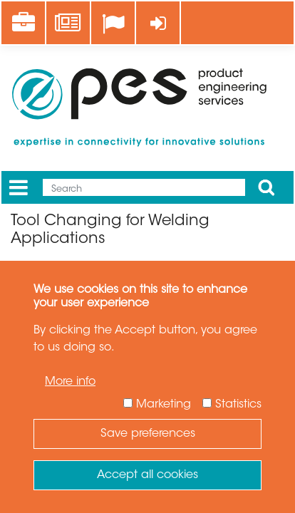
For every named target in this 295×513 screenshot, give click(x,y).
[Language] (112, 24)
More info (70, 382)
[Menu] (18, 188)
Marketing (163, 404)
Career (28, 15)
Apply (266, 187)
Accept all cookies (147, 475)
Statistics (238, 404)
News (69, 15)
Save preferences (147, 434)
